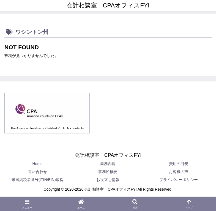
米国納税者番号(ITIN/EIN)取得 (38, 179)
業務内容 (108, 163)
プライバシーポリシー (178, 179)
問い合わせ (37, 171)
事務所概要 (107, 171)
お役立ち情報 (107, 179)
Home (37, 163)
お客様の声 (178, 171)
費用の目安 (178, 163)
